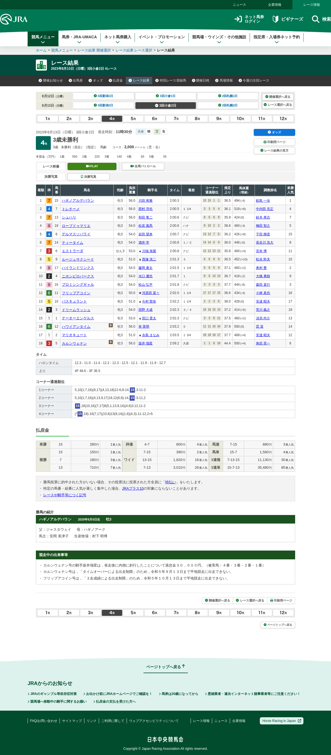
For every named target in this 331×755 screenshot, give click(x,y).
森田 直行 (263, 285)
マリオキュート (74, 335)
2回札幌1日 (228, 96)
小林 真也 (263, 293)
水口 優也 (145, 276)
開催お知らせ (51, 80)
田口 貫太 (149, 318)
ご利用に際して (112, 721)
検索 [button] (321, 19)
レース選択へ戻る (278, 104)
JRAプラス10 (133, 488)
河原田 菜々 (150, 293)
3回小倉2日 (165, 105)
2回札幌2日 (228, 105)
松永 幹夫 (263, 259)
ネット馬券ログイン (249, 19)
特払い (170, 482)
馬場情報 (224, 80)
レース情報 (311, 5)
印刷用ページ (274, 142)
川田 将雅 (145, 201)
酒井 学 (143, 242)
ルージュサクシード (78, 259)
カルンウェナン (74, 343)
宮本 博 (261, 251)
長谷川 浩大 (264, 242)
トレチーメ (71, 209)
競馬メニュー (43, 39)
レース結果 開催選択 (94, 50)
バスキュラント (74, 301)
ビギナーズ (288, 19)
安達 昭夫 (263, 301)
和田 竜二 (145, 217)
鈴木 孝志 (263, 217)
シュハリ (69, 217)
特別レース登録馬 (170, 80)
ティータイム (72, 243)
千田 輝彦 (263, 234)
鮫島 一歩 (263, 201)
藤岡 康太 (145, 268)
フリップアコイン (76, 293)
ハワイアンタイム (76, 327)
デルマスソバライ (76, 234)
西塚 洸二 (149, 259)
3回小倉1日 (165, 96)
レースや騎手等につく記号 (64, 495)
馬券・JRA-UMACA (79, 39)
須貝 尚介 (263, 318)
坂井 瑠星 (145, 343)
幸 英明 (143, 326)
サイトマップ (72, 721)
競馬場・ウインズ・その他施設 (219, 39)
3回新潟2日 (103, 105)
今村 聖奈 (149, 301)
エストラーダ (72, 251)
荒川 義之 (263, 310)
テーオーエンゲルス (78, 318)
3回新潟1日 (103, 96)
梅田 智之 (263, 226)
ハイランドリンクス (78, 268)
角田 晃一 (263, 343)
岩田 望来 (145, 234)
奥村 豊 (261, 268)
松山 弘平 (145, 285)
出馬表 (76, 80)
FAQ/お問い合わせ (43, 721)
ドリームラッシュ (76, 310)
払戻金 (116, 80)
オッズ (96, 80)
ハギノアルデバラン (78, 200)
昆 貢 (259, 326)
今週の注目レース (254, 80)
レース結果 (139, 80)
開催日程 (201, 80)
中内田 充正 (264, 209)
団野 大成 (145, 310)
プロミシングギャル (78, 284)
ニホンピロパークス (78, 276)
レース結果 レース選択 (134, 50)
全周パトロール (143, 166)
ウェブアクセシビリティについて (154, 721)
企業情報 (274, 5)
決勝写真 (88, 176)
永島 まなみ (150, 335)
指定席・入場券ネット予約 (276, 39)
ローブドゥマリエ (76, 226)
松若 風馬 (145, 226)
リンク (92, 721)
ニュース (239, 5)
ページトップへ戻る (278, 624)
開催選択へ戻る (277, 96)
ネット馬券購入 (117, 39)
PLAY (92, 166)
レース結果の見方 (274, 150)
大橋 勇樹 (263, 276)
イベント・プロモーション (161, 39)
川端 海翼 (149, 251)
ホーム (41, 50)
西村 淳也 (145, 209)
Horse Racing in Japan (281, 721)
